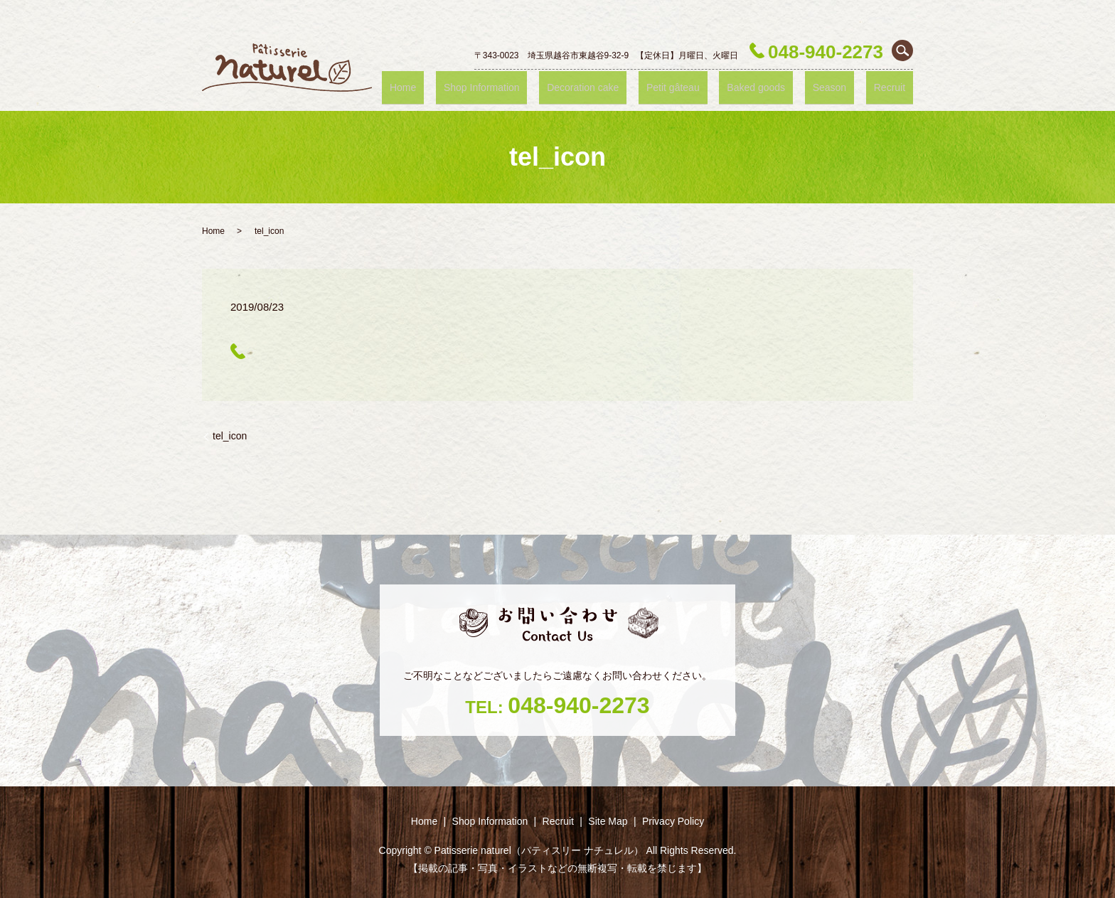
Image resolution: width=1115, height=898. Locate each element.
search (902, 50)
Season (849, 86)
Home (480, 86)
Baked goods (788, 86)
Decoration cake (637, 86)
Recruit (896, 86)
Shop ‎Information (547, 86)
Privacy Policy (673, 821)
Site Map (607, 821)
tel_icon (230, 436)
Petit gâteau (716, 86)
